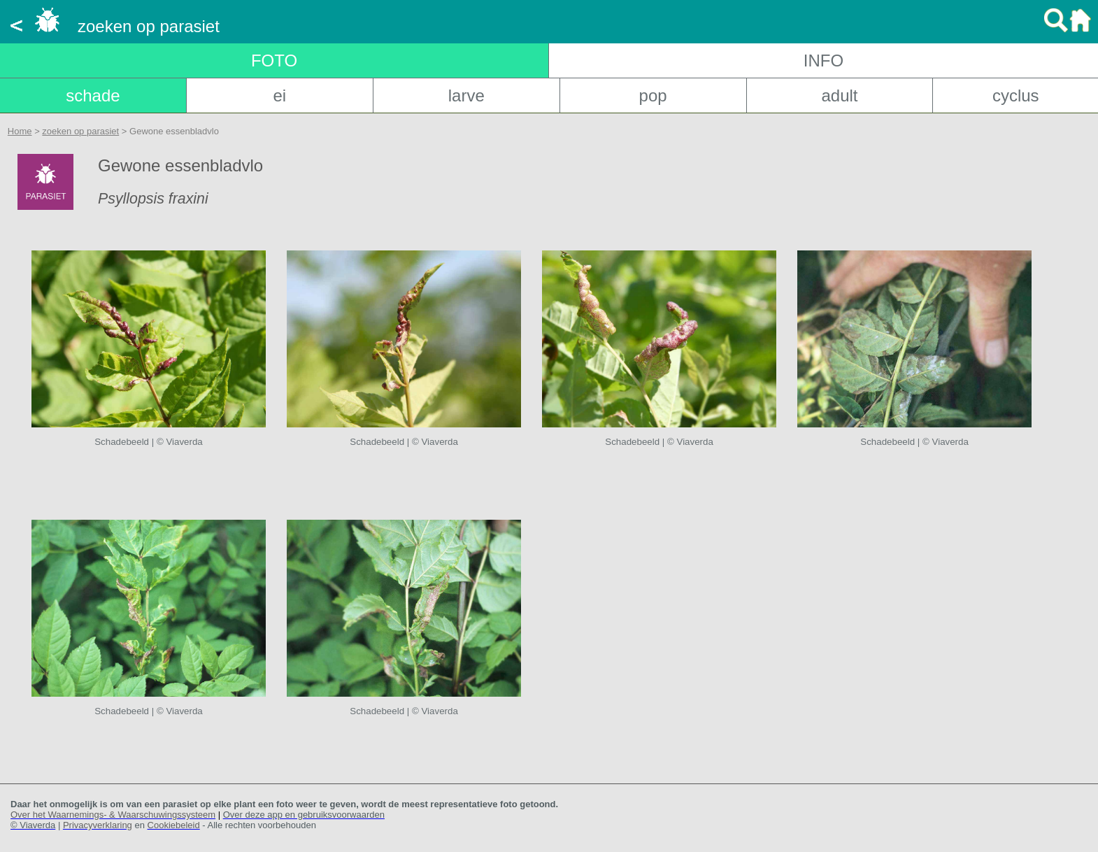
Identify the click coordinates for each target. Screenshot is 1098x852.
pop (653, 95)
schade (93, 95)
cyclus (1015, 95)
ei (279, 95)
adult (839, 95)
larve (466, 95)
